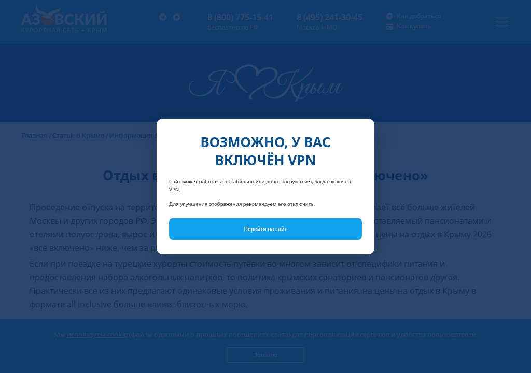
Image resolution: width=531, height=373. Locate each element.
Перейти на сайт (265, 229)
